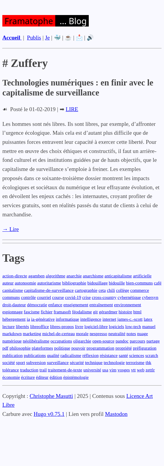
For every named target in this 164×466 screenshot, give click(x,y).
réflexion (90, 355)
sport (20, 362)
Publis (34, 37)
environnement (127, 304)
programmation (100, 347)
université (92, 369)
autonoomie (25, 282)
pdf (5, 347)
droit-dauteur (14, 304)
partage (153, 340)
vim (112, 369)
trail (43, 369)
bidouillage (97, 282)
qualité (53, 355)
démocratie (37, 304)
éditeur (42, 377)
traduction (29, 369)
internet (109, 319)
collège (122, 290)
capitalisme (12, 290)
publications (35, 355)
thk (148, 362)
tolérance (10, 369)
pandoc (122, 340)
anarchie (74, 275)
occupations (61, 340)
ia (28, 319)
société (8, 362)
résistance (109, 355)
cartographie (86, 290)
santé (123, 355)
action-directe (14, 275)
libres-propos (62, 326)
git (95, 311)
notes (131, 333)
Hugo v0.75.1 (49, 414)
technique (94, 362)
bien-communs (139, 282)
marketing (32, 333)
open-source (103, 340)
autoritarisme (49, 282)
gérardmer (108, 311)
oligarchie (82, 340)
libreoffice (39, 326)
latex (148, 319)
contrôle (28, 297)
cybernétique (129, 297)
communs (11, 297)
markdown (12, 333)
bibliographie (74, 282)
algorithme (56, 275)
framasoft (62, 311)
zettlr (150, 369)
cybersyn (150, 297)
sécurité (77, 362)
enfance (55, 304)
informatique (67, 319)
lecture (8, 326)
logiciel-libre (96, 326)
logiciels (116, 326)
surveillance (57, 362)
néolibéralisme (36, 340)
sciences (136, 355)
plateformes (42, 347)
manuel (148, 326)
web (141, 369)
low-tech (133, 326)
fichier (47, 311)
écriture (28, 377)
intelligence (90, 319)
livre (79, 326)
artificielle (142, 275)
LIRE (72, 109)
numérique (12, 340)
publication (12, 355)
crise (86, 297)
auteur (8, 282)
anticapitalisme (118, 275)
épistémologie (75, 377)
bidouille (117, 282)
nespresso (98, 333)
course (58, 297)
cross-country (104, 297)
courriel (44, 297)
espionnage (12, 311)
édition (56, 377)
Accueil (12, 37)
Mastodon (116, 414)
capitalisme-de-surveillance (49, 290)
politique (62, 347)
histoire (125, 311)
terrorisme (135, 362)
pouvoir (78, 347)
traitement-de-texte (65, 369)
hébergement (14, 319)
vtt (133, 369)
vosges (124, 369)
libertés (22, 326)
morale (82, 333)
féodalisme (82, 311)
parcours (137, 340)
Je (47, 37)
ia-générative (43, 319)
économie (11, 377)
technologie (114, 362)
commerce (139, 290)
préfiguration (144, 347)
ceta (102, 290)
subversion (36, 362)
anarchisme (93, 275)
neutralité (116, 333)
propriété (124, 347)
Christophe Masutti (51, 396)
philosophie (20, 347)
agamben (36, 275)
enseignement (75, 304)
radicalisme (71, 355)
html (137, 311)
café (158, 282)
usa (105, 369)
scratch (151, 355)
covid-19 (73, 297)
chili (111, 290)
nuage (142, 333)
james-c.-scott (130, 319)
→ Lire (10, 229)
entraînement (101, 304)
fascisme (32, 311)
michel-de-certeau (58, 333)
